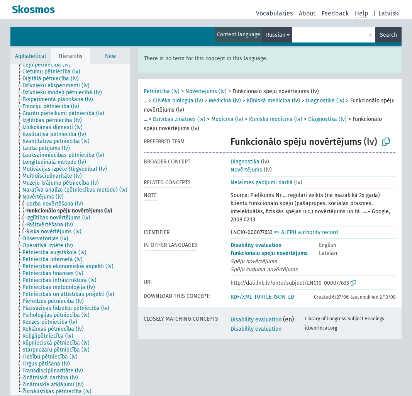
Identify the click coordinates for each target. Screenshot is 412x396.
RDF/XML (241, 297)
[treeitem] (50, 64)
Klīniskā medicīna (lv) (273, 100)
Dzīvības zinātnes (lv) (179, 119)
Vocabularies (274, 13)
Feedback (335, 13)
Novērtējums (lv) (206, 91)
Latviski (389, 13)
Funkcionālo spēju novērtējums (269, 253)
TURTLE (262, 297)
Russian (275, 35)
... (145, 100)
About (307, 13)
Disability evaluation (256, 245)
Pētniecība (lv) (162, 91)
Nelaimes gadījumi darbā (262, 182)
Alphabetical (30, 56)
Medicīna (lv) (225, 100)
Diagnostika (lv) (325, 100)
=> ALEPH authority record (306, 232)
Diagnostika (245, 161)
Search (388, 35)
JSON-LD (283, 297)
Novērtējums (246, 170)
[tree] (70, 229)
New (110, 56)
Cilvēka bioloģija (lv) (178, 100)
